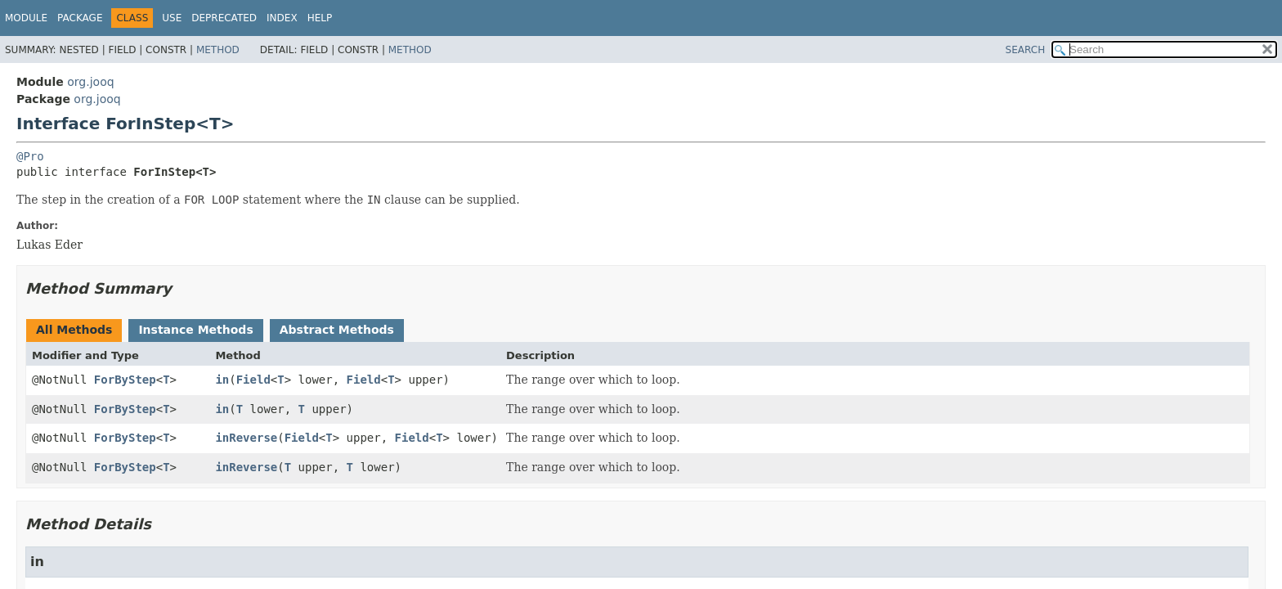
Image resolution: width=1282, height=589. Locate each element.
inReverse (246, 437)
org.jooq (90, 81)
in (222, 379)
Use (172, 18)
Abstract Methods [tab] (337, 329)
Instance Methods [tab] (195, 329)
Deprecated (224, 18)
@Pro (30, 156)
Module (26, 18)
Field (253, 379)
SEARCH (1026, 50)
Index (282, 18)
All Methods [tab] (74, 329)
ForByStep (125, 379)
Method (218, 50)
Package (79, 18)
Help (320, 18)
